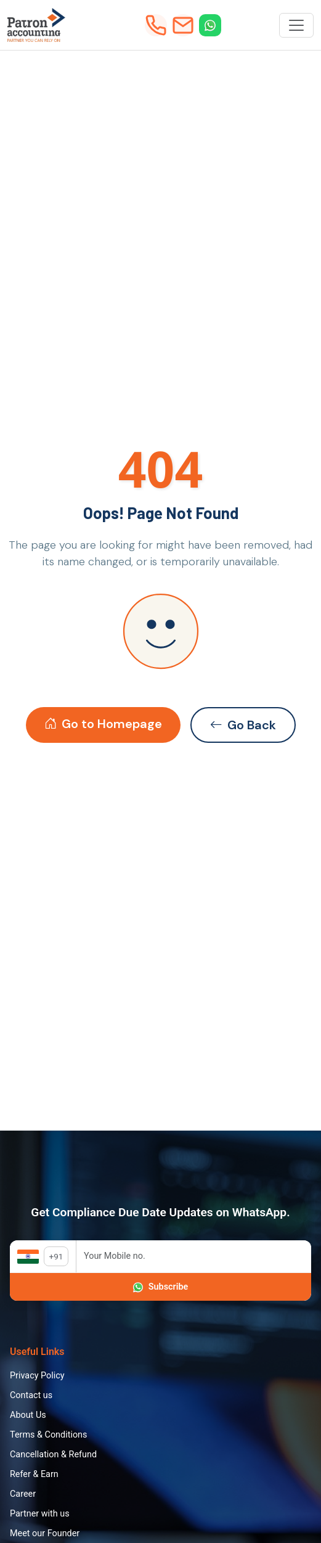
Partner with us (40, 1513)
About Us (28, 1415)
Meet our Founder (44, 1533)
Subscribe (160, 1287)
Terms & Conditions (48, 1435)
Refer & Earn (34, 1474)
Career (23, 1494)
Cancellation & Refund (53, 1454)
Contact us (31, 1395)
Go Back (243, 725)
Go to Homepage (103, 724)
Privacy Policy (37, 1375)
